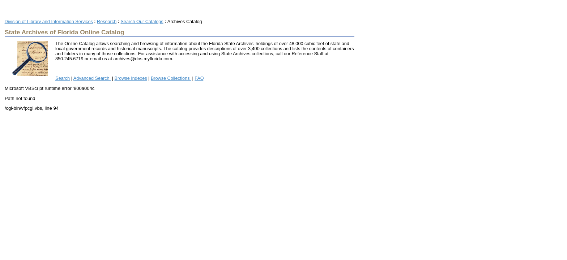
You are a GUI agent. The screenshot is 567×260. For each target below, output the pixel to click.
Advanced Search (92, 78)
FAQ (199, 78)
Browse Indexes (131, 78)
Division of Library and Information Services (49, 21)
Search (62, 78)
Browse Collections (171, 78)
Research (106, 21)
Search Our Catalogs (141, 21)
